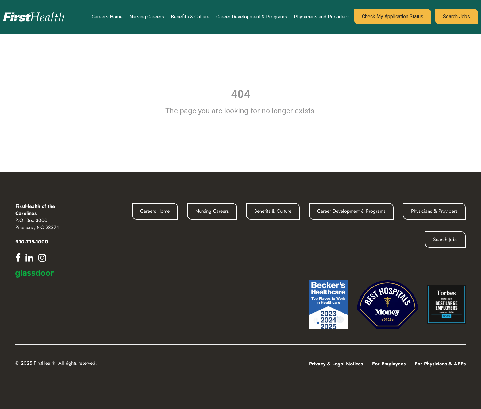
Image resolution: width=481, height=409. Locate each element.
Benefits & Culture (190, 17)
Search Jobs (456, 16)
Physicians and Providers (321, 17)
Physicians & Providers (434, 211)
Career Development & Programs (251, 17)
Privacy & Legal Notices (336, 363)
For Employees (389, 363)
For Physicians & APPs (440, 363)
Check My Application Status (392, 16)
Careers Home (107, 17)
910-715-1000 (31, 241)
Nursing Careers (146, 17)
